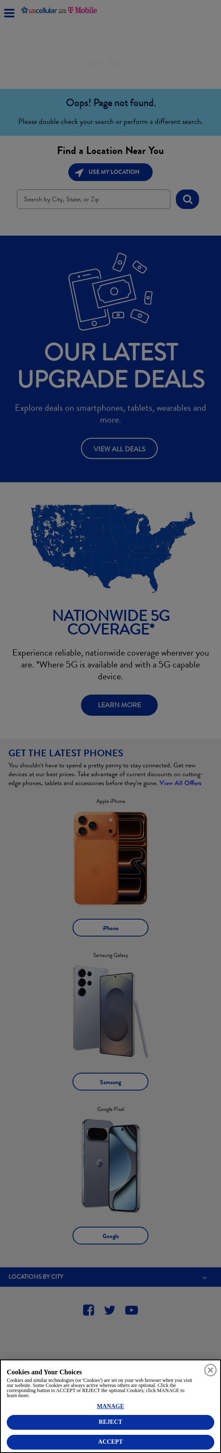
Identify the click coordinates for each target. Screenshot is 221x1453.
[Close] (210, 1370)
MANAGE (110, 1406)
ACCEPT (110, 1442)
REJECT (110, 1422)
